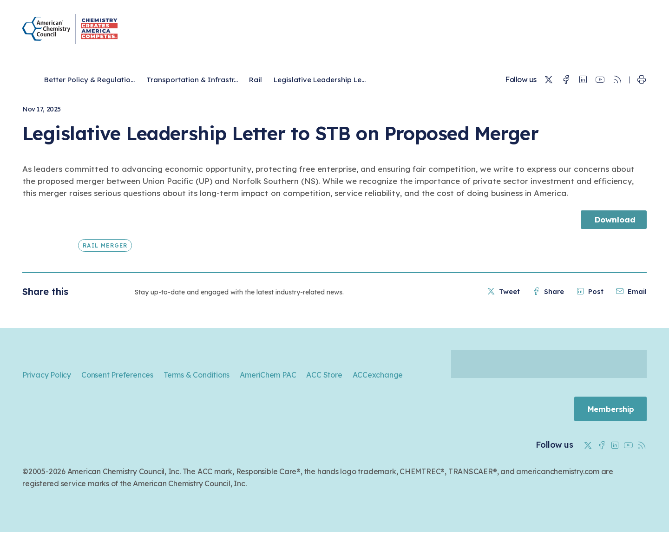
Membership (608, 410)
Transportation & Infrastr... (192, 79)
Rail (255, 79)
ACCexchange (378, 374)
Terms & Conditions (197, 374)
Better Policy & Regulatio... (89, 79)
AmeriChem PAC (268, 374)
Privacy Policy (46, 374)
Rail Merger (105, 245)
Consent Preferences (117, 374)
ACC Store (324, 374)
